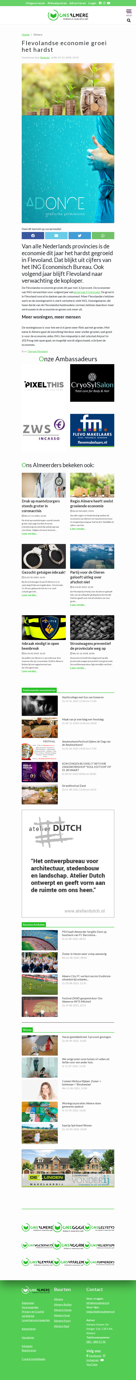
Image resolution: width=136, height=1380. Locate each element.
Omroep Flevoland (38, 351)
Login (92, 3)
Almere (58, 1298)
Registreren (29, 1349)
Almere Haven (63, 1309)
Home (25, 34)
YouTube (91, 1363)
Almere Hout (62, 1314)
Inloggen (27, 1345)
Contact (94, 1288)
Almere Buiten (63, 1303)
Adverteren (77, 3)
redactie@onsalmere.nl (100, 1310)
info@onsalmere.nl (97, 1302)
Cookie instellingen (33, 1358)
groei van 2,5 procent (87, 292)
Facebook (95, 1354)
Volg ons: (93, 1350)
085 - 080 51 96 (96, 1340)
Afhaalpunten (57, 3)
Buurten (62, 1288)
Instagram (92, 1359)
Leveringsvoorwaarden (36, 1319)
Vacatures (28, 1336)
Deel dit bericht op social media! (41, 229)
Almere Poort (62, 1319)
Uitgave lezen (35, 3)
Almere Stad (61, 1325)
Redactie (45, 57)
